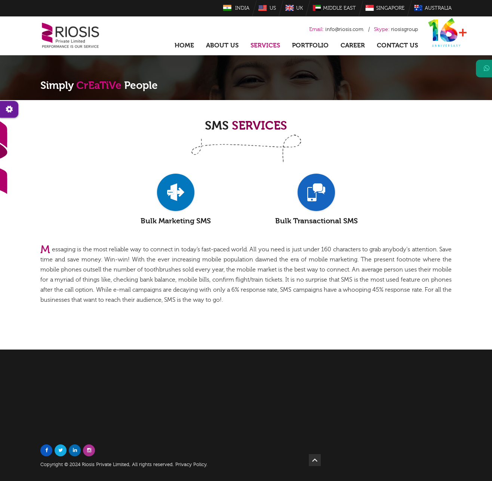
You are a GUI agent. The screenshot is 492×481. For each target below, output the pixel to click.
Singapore (390, 8)
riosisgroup (396, 29)
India (242, 8)
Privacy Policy (190, 464)
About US (222, 45)
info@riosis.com (344, 29)
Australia (438, 8)
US (273, 8)
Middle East (339, 8)
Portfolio (310, 45)
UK (299, 8)
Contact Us (397, 45)
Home (184, 45)
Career (353, 45)
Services (265, 45)
